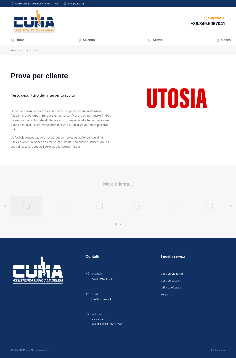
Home (14, 50)
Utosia (36, 50)
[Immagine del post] (26, 206)
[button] (115, 224)
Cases (25, 50)
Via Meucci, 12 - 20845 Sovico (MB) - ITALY (36, 3)
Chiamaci (96, 273)
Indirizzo (96, 314)
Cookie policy (218, 350)
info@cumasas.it (77, 3)
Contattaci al (216, 17)
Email (94, 294)
